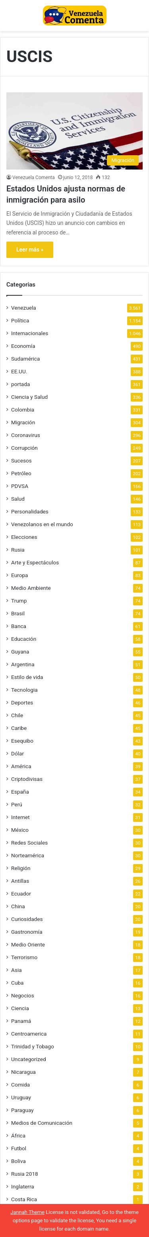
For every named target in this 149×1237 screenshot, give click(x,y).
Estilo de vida (27, 677)
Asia (16, 970)
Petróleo (21, 473)
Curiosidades (27, 919)
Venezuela (23, 307)
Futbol (18, 1148)
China (18, 906)
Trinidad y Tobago (32, 1046)
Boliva (18, 1161)
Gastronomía (27, 932)
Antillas (20, 881)
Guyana (20, 651)
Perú (16, 804)
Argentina (23, 664)
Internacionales (29, 333)
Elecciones (24, 537)
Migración (23, 422)
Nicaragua (23, 1072)
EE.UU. (19, 371)
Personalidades (29, 511)
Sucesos (21, 460)
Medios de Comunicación (41, 1123)
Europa (19, 575)
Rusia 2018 (24, 1174)
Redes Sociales (29, 842)
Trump (19, 600)
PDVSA (19, 486)
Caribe (19, 728)
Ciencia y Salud (29, 397)
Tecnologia (24, 690)
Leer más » (29, 249)
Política (20, 320)
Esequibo (22, 741)
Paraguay (22, 1110)
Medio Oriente (28, 944)
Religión (21, 868)
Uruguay (21, 1097)
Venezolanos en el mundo (42, 524)
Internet (20, 817)
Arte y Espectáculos (35, 562)
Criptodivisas (27, 779)
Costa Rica (24, 1199)
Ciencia (20, 1008)
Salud (18, 499)
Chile (17, 715)
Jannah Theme (27, 1212)
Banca (18, 626)
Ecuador (21, 893)
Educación (23, 639)
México (20, 830)
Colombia (22, 409)
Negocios (22, 995)
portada (20, 384)
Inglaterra (22, 1186)
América (21, 766)
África (18, 1135)
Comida (20, 1084)
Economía (23, 346)
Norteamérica (27, 855)
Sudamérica (25, 358)
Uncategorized (28, 1059)
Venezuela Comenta (33, 177)
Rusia (18, 549)
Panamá (21, 1021)
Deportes (22, 702)
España (20, 791)
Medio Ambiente (31, 588)
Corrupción (24, 448)
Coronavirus (25, 435)
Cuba (17, 982)
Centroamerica (29, 1033)
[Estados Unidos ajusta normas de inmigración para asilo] (74, 130)
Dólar (17, 753)
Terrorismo (24, 957)
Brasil (18, 613)
